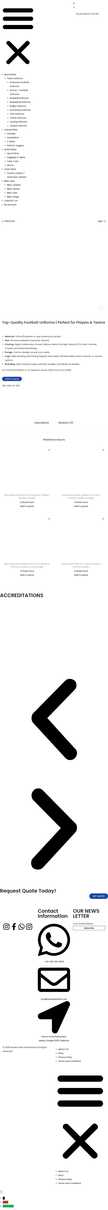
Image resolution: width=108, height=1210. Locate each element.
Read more (27, 502)
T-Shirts (11, 141)
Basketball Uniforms (20, 102)
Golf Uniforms (17, 113)
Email (5, 1202)
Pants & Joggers (15, 145)
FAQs (60, 1053)
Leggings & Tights (16, 157)
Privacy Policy (65, 1057)
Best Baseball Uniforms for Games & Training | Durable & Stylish (27, 496)
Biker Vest (12, 192)
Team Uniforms (15, 78)
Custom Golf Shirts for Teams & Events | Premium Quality (81, 565)
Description (42, 422)
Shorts (10, 165)
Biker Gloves (13, 188)
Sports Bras (13, 153)
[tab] (42, 423)
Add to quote (12, 378)
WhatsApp (8, 1206)
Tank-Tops (12, 161)
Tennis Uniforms (18, 117)
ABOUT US (63, 1049)
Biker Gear (9, 181)
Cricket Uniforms (18, 125)
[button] (18, 35)
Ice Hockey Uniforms (20, 110)
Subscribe (89, 928)
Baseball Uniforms (19, 98)
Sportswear (10, 74)
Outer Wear (10, 169)
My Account (10, 204)
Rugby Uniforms (18, 106)
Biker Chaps (13, 196)
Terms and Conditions (69, 1061)
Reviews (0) (65, 422)
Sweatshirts (13, 137)
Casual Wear (11, 129)
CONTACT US (10, 200)
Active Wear (10, 149)
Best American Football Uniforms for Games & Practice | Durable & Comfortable (27, 565)
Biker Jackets (14, 185)
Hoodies (11, 133)
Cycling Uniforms (18, 121)
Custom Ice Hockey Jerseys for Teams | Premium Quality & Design (81, 496)
